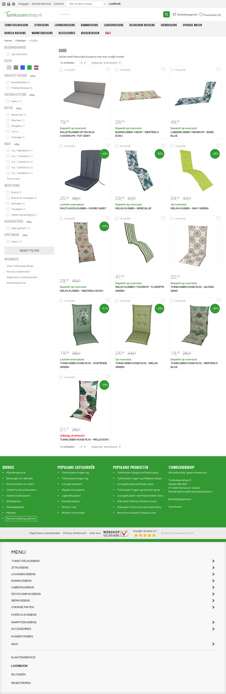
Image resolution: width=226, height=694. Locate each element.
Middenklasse (20, 88)
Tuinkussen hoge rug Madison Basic (139, 478)
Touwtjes (16, 209)
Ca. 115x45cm (20, 156)
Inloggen (23, 4)
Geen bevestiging (22, 214)
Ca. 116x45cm (20, 161)
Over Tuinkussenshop (20, 266)
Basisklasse (18, 82)
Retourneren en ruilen (20, 484)
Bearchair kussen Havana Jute (136, 512)
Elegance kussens (73, 490)
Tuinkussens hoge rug (75, 472)
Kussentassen (90, 33)
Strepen (16, 126)
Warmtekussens (42, 33)
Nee (14, 101)
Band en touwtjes (22, 197)
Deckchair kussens (142, 25)
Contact (58, 4)
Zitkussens (41, 25)
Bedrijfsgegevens (179, 499)
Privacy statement (18, 271)
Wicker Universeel (73, 512)
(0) (185, 14)
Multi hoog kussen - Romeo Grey (83, 208)
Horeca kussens (15, 33)
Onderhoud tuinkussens (21, 490)
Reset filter (29, 250)
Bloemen (17, 114)
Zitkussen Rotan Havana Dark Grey (139, 507)
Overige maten (192, 25)
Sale (108, 33)
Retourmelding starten (21, 518)
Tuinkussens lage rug (75, 478)
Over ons (94, 533)
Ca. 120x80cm (20, 173)
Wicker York (69, 507)
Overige (16, 137)
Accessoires (67, 33)
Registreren (21, 683)
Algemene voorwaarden (22, 277)
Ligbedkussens (113, 25)
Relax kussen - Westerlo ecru (81, 291)
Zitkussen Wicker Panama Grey (137, 501)
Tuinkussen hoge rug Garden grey (138, 490)
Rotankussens (71, 501)
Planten (16, 120)
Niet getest (19, 228)
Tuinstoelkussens (16, 25)
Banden (16, 203)
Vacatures (175, 506)
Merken (11, 512)
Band (14, 192)
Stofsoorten (13, 501)
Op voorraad (17, 54)
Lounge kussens (72, 484)
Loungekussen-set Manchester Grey (140, 495)
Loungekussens (65, 25)
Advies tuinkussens (18, 495)
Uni (13, 131)
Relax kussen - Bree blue (133, 208)
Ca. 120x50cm (20, 167)
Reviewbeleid (15, 507)
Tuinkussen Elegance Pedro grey (137, 472)
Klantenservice (41, 4)
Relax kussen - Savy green (189, 208)
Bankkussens (89, 25)
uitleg (32, 75)
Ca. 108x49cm (20, 150)
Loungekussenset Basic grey (135, 484)
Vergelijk (69, 69)
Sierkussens (169, 25)
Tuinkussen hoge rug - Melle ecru (84, 439)
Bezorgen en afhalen (19, 478)
